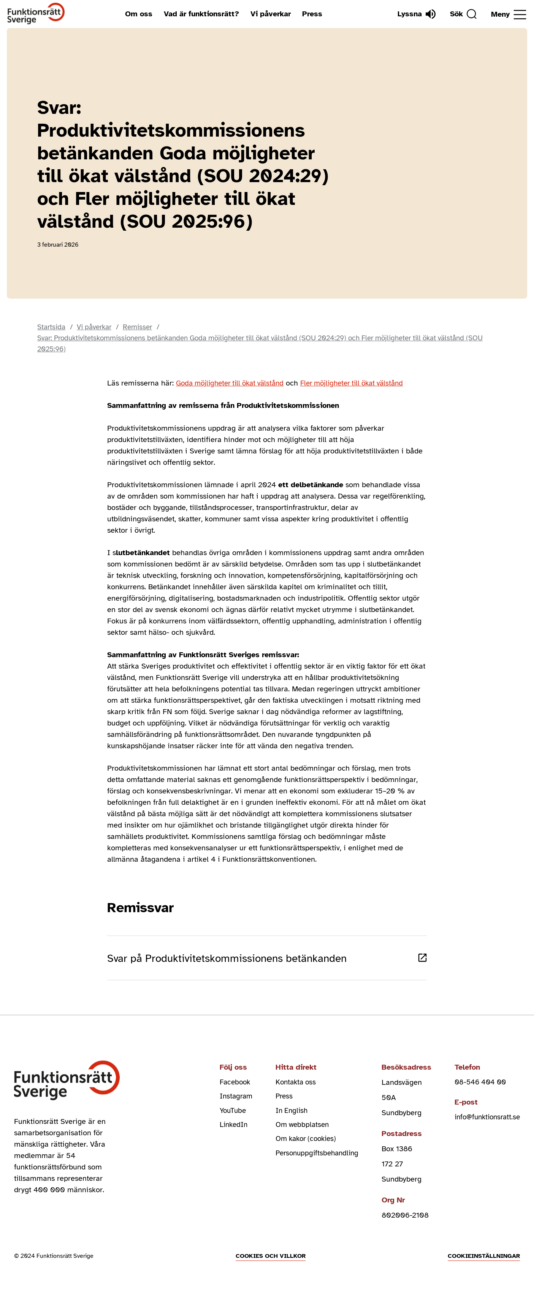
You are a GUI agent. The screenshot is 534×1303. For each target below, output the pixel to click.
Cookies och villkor (271, 1263)
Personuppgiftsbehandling (309, 1165)
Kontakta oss (287, 1089)
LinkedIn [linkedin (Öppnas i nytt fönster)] (223, 1134)
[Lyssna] (413, 14)
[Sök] (461, 14)
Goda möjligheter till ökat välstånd (234, 384)
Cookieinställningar (484, 1263)
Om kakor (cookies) (298, 1150)
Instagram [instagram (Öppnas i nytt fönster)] (225, 1104)
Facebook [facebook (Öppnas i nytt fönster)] (224, 1089)
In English (282, 1119)
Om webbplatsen (294, 1134)
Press (310, 14)
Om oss (137, 14)
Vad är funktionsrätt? (199, 14)
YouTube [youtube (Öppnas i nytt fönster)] (222, 1119)
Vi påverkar (269, 14)
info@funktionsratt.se (485, 1125)
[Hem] (36, 14)
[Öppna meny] (508, 14)
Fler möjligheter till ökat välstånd (364, 384)
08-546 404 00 (477, 1089)
